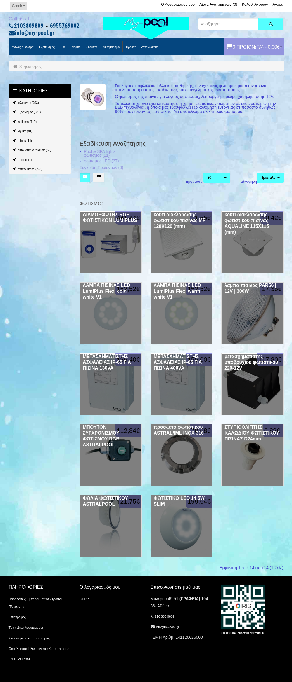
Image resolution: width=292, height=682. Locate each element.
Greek (18, 6)
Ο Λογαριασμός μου (178, 4)
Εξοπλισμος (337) (26, 112)
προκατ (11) (22, 159)
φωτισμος (33, 66)
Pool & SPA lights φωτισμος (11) (99, 153)
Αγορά (277, 4)
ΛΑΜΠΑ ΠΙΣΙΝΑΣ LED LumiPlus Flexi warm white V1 (177, 291)
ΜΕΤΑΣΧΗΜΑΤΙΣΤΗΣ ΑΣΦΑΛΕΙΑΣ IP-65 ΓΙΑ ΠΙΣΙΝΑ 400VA (178, 362)
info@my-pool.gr (35, 33)
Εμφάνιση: (190, 182)
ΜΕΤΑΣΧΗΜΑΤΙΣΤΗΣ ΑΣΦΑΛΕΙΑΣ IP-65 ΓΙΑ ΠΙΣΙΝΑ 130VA (107, 362)
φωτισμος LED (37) (101, 161)
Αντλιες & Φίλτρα (22, 47)
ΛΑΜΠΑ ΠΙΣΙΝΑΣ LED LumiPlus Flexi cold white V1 (106, 291)
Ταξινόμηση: (243, 182)
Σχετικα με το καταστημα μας (29, 638)
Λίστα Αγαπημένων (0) (218, 4)
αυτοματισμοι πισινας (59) (31, 150)
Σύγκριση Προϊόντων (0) (101, 167)
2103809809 (29, 26)
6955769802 (65, 26)
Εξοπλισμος (47, 47)
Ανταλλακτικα (149, 47)
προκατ (130, 47)
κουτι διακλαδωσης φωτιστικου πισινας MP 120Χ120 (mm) (180, 220)
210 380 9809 (164, 616)
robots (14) (21, 140)
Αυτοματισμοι (111, 47)
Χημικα (76, 47)
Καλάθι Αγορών (255, 4)
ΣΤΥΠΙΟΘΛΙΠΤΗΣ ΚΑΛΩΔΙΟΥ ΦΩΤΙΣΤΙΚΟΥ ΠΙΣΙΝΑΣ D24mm (251, 433)
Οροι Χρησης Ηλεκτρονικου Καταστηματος (39, 648)
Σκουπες (91, 47)
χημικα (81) (21, 131)
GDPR (84, 599)
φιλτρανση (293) (25, 102)
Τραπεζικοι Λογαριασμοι (26, 627)
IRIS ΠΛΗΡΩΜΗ (20, 659)
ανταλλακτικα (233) (26, 169)
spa (63, 47)
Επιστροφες (17, 617)
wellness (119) (24, 121)
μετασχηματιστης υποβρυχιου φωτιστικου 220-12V (251, 362)
